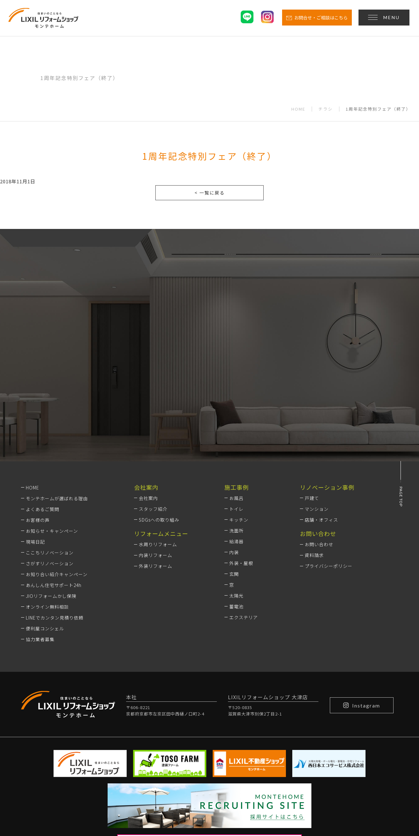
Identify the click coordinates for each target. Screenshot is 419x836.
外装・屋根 (241, 479)
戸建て (312, 414)
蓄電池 (236, 522)
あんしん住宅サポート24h (54, 500)
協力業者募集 (40, 555)
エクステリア (243, 533)
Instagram (361, 621)
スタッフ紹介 (153, 425)
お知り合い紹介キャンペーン (57, 490)
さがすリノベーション (50, 479)
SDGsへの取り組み (159, 435)
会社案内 (148, 414)
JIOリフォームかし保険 (51, 511)
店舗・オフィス (321, 435)
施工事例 (236, 403)
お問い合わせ (319, 460)
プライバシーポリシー (328, 482)
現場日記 (35, 457)
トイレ (236, 425)
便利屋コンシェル (45, 544)
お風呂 (236, 414)
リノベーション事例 (327, 403)
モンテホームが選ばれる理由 (57, 414)
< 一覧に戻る (210, 192)
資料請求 (314, 471)
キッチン (238, 435)
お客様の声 (38, 435)
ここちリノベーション (50, 468)
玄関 (234, 490)
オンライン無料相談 (47, 522)
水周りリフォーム (158, 460)
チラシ (325, 109)
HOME (298, 109)
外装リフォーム (155, 482)
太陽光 (236, 511)
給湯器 (236, 457)
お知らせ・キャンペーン (52, 446)
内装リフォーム (155, 471)
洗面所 (236, 446)
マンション (317, 425)
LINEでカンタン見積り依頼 (54, 533)
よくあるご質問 (42, 425)
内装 (234, 468)
